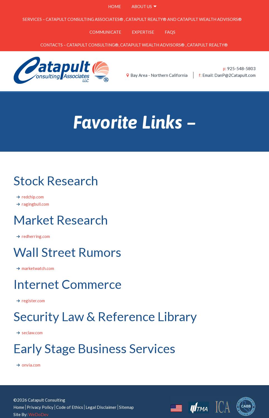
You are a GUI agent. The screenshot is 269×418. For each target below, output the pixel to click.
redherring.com (36, 225)
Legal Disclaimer (101, 396)
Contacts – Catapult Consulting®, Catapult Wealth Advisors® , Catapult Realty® (134, 35)
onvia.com (31, 353)
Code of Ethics (69, 396)
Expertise (143, 25)
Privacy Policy (40, 396)
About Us (144, 5)
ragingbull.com (35, 192)
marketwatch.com (38, 257)
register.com (33, 289)
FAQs (175, 25)
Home (111, 5)
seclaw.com (32, 321)
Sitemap (126, 396)
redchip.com (33, 185)
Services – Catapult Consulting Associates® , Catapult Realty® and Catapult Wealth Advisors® (133, 15)
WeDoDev (38, 403)
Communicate (100, 25)
